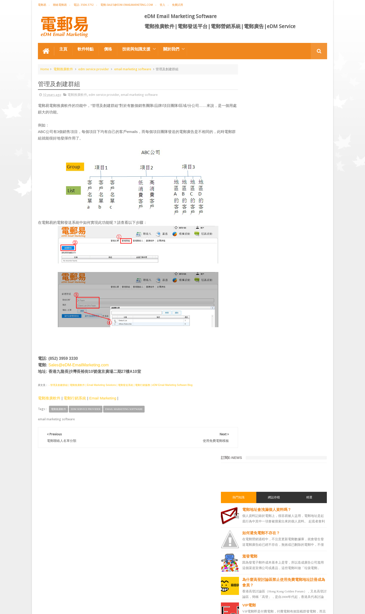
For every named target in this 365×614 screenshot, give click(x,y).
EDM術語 (250, 349)
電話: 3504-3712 (84, 5)
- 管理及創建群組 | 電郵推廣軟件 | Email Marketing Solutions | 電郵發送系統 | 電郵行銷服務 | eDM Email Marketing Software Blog (120, 384)
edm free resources (257, 548)
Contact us (314, 591)
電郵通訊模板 (253, 439)
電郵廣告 (250, 331)
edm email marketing (258, 421)
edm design (252, 403)
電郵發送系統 (253, 448)
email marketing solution (261, 412)
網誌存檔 (284, 106)
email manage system (259, 511)
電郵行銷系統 (75, 398)
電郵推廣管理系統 (256, 475)
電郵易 (42, 5)
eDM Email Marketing (312, 606)
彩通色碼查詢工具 (277, 260)
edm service (252, 520)
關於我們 (171, 48)
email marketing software (132, 69)
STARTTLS (271, 237)
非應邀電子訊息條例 (257, 538)
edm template (253, 493)
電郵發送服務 (253, 502)
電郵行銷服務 (253, 430)
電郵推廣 (250, 340)
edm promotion (255, 529)
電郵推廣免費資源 (256, 367)
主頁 (63, 48)
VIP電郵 (268, 214)
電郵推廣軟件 (63, 69)
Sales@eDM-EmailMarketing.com (78, 365)
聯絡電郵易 (60, 5)
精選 (313, 106)
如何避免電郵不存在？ (280, 142)
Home (44, 69)
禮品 (182, 572)
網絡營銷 (250, 358)
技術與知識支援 (136, 48)
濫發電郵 (269, 165)
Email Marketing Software (128, 591)
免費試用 (177, 5)
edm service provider (93, 69)
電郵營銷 (250, 322)
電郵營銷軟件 (253, 457)
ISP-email (270, 284)
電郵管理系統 (253, 466)
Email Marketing (102, 398)
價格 (108, 48)
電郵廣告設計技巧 (87, 591)
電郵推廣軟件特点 (54, 591)
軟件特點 (86, 48)
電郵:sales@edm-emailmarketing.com (126, 5)
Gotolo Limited (80, 606)
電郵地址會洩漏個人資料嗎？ (286, 118)
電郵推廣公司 (253, 376)
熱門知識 (255, 106)
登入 (162, 5)
